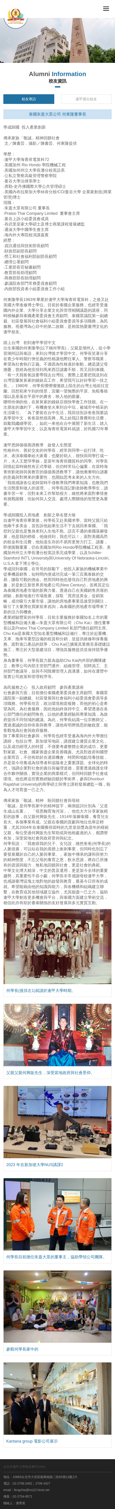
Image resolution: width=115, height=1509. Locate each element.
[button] (9, 40)
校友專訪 (29, 99)
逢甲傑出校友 (86, 99)
